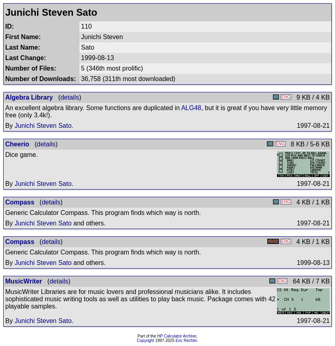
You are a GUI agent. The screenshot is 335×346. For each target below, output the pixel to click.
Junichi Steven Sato (43, 125)
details (69, 97)
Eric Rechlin (186, 340)
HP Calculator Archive (176, 336)
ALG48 (191, 107)
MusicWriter (23, 281)
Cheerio (17, 144)
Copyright (145, 340)
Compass (19, 202)
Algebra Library (29, 97)
